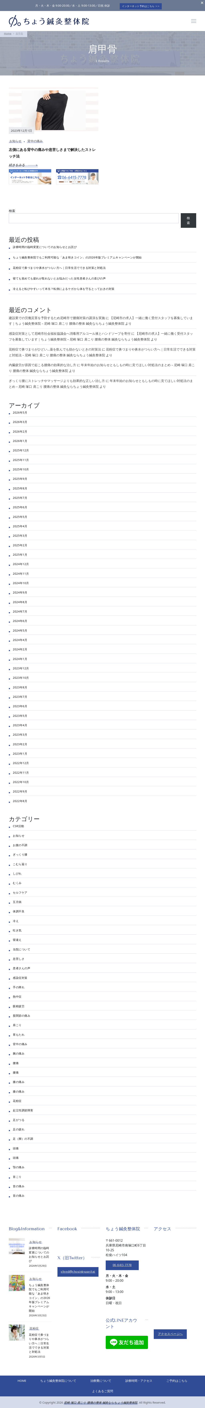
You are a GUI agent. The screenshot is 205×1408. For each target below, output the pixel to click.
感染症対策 (20, 976)
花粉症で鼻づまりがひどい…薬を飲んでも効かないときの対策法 (55, 347)
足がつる (18, 1118)
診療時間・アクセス (158, 1379)
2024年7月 (20, 610)
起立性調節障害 (23, 1109)
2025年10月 (21, 468)
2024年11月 (21, 572)
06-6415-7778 (123, 1263)
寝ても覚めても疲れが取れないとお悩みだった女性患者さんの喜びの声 (59, 276)
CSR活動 (18, 824)
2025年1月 (20, 553)
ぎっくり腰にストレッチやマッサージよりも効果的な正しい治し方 (57, 379)
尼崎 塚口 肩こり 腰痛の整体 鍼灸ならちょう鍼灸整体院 (100, 1402)
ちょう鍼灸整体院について (74, 1379)
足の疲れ (18, 1128)
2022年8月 (20, 799)
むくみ (17, 881)
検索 (12, 209)
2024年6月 (20, 619)
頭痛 (16, 1146)
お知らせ (15, 139)
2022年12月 (21, 761)
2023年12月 (21, 667)
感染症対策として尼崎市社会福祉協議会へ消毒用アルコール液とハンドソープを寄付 (70, 332)
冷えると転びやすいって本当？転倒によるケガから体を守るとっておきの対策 (64, 287)
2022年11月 (21, 771)
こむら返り (20, 862)
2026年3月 (20, 420)
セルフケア (20, 891)
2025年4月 (20, 524)
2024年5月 (20, 629)
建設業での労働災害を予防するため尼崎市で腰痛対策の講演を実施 (57, 316)
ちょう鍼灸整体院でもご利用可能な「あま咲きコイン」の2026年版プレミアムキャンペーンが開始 (77, 256)
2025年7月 (20, 496)
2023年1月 (20, 752)
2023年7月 (20, 695)
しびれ (17, 872)
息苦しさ (18, 957)
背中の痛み (35, 139)
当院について (21, 947)
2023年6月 (20, 704)
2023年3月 (20, 733)
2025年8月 (20, 487)
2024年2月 (20, 648)
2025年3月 (20, 534)
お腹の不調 (20, 843)
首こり (17, 1175)
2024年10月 (21, 581)
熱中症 (17, 995)
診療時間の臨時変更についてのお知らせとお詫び (45, 245)
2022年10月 (21, 780)
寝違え (17, 938)
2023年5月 (20, 714)
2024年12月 (21, 562)
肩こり (17, 1023)
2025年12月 (21, 449)
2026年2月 (20, 430)
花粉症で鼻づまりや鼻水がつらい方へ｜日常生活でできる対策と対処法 (59, 266)
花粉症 (17, 1099)
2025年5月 (20, 515)
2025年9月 (20, 477)
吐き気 (17, 929)
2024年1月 (20, 657)
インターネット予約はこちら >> (142, 4)
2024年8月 (20, 600)
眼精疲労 (18, 1004)
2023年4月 (20, 723)
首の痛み (18, 1184)
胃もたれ (18, 1033)
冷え (16, 919)
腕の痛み (18, 1052)
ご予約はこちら (84, 1390)
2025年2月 (20, 543)
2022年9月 (20, 790)
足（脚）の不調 (23, 1137)
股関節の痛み (21, 1014)
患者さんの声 (21, 966)
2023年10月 (21, 676)
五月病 (17, 900)
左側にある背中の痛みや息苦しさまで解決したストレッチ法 (52, 151)
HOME (36, 1379)
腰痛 (16, 1061)
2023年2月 (20, 742)
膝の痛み (18, 1080)
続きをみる (23, 163)
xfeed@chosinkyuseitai (79, 1270)
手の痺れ (18, 985)
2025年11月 (21, 458)
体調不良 (18, 910)
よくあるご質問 (121, 1390)
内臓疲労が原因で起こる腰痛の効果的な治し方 (42, 363)
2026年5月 (20, 411)
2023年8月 (20, 685)
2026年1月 (20, 439)
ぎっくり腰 (20, 853)
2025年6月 (20, 505)
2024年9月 (20, 591)
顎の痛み (18, 1165)
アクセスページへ (171, 1332)
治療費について (119, 1379)
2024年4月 (20, 638)
